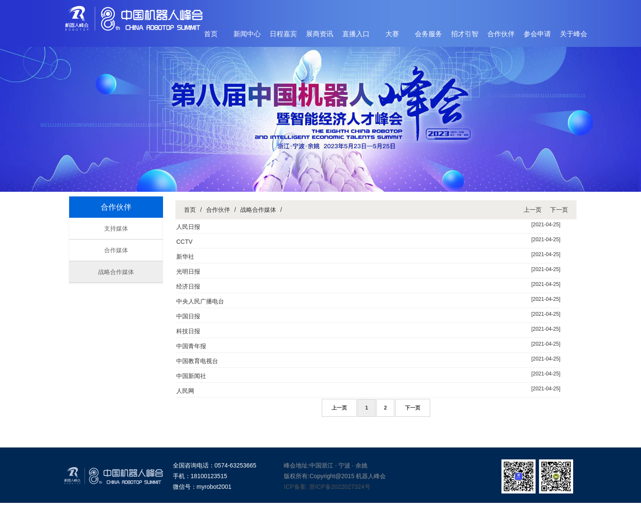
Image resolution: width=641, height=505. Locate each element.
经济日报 (188, 286)
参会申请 (537, 34)
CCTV (184, 241)
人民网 (185, 390)
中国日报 (188, 316)
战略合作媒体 (116, 271)
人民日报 (188, 226)
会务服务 (428, 34)
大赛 (392, 34)
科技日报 (188, 331)
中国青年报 (191, 346)
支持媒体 (116, 228)
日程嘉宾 (283, 34)
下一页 (559, 209)
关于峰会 (573, 34)
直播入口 (356, 34)
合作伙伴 (501, 34)
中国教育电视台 (197, 361)
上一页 (533, 209)
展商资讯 (319, 34)
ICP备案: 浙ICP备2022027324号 (327, 486)
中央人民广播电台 (200, 301)
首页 (211, 34)
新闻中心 (247, 34)
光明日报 (188, 271)
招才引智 (464, 34)
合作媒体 (116, 250)
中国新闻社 (191, 375)
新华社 (185, 256)
